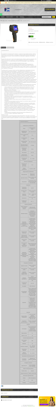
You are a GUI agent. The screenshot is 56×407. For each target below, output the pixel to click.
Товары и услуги (4, 20)
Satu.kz (32, 405)
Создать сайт (11, 0)
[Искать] (53, 17)
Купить (32, 36)
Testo (21, 20)
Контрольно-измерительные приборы (14, 20)
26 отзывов (43, 0)
